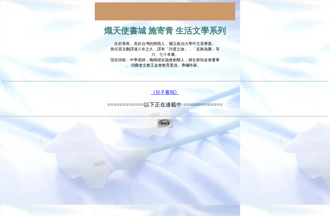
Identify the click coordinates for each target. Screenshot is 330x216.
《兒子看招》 (165, 95)
